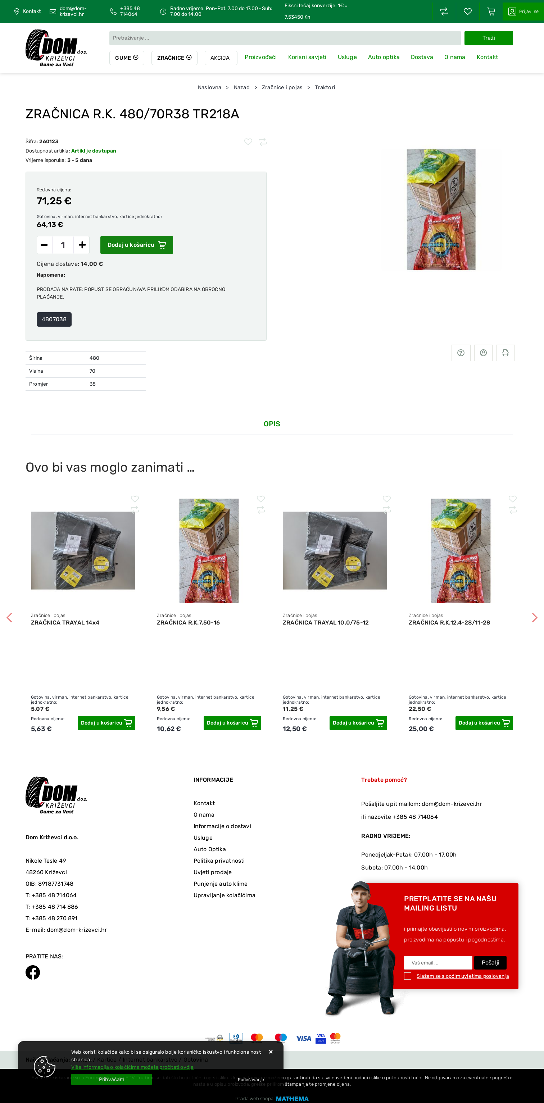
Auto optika (384, 57)
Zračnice (170, 58)
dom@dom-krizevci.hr (73, 11)
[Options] (251, 1080)
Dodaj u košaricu (137, 245)
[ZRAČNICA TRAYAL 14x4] (106, 723)
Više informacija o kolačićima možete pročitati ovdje (132, 1067)
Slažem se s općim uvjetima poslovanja (463, 976)
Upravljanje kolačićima (224, 895)
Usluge (347, 57)
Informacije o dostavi (222, 826)
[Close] (111, 1079)
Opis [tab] (272, 423)
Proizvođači (261, 57)
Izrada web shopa (254, 1098)
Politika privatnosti (219, 860)
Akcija (220, 58)
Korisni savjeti (307, 57)
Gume (123, 58)
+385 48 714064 (130, 11)
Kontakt (32, 11)
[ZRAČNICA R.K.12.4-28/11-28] (484, 723)
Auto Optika (210, 849)
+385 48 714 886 (55, 906)
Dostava (422, 57)
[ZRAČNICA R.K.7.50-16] (232, 723)
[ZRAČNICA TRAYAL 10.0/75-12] (358, 723)
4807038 (54, 319)
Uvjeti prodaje (213, 872)
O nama (454, 57)
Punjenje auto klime (221, 883)
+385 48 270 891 (55, 918)
